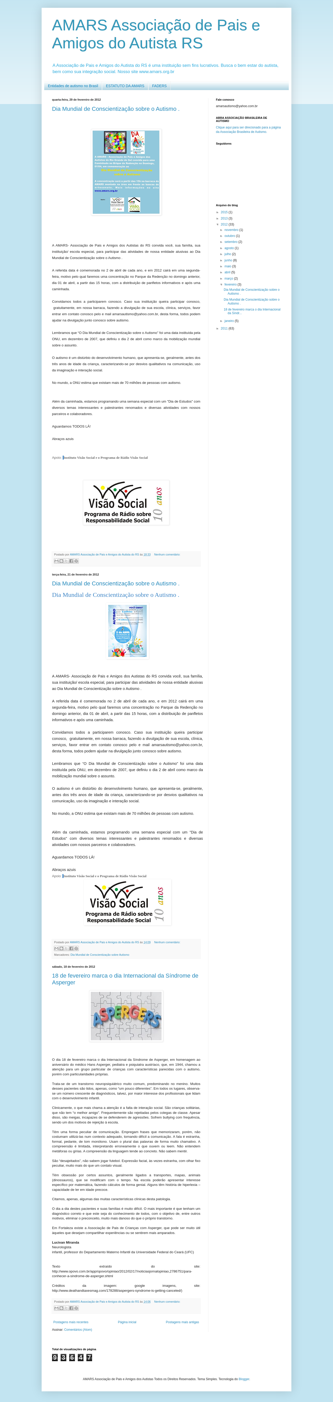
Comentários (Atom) (78, 1330)
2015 (225, 212)
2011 (225, 328)
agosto (230, 248)
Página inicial (127, 1322)
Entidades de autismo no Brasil (73, 86)
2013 (225, 218)
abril (228, 272)
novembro (232, 230)
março (229, 278)
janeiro (230, 321)
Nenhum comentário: (167, 554)
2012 (225, 224)
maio (228, 266)
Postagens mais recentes (70, 1322)
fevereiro (231, 284)
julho (228, 254)
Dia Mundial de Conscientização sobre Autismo (100, 954)
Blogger (244, 1379)
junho (229, 260)
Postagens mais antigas (182, 1322)
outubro (230, 236)
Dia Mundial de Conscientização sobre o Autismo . (116, 109)
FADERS (159, 86)
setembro (231, 242)
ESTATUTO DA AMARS (125, 86)
